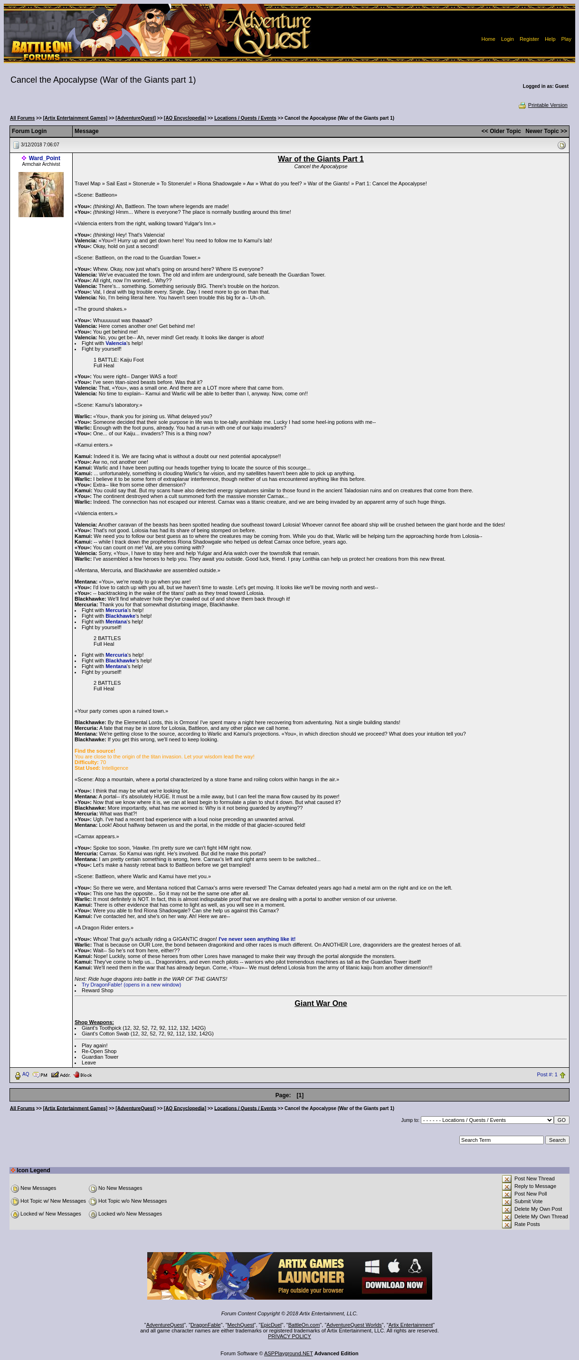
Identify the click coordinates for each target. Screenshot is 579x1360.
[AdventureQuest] (135, 118)
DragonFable (205, 1325)
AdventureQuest (165, 1325)
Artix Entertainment (411, 1325)
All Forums (22, 118)
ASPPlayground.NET (288, 1353)
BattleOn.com (304, 1325)
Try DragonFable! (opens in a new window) (131, 984)
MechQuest (241, 1325)
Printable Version (543, 105)
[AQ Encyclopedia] (185, 118)
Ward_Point (44, 158)
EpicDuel (271, 1325)
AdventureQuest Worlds (354, 1325)
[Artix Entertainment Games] (75, 118)
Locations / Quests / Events (245, 118)
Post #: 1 (547, 1074)
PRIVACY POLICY (289, 1336)
